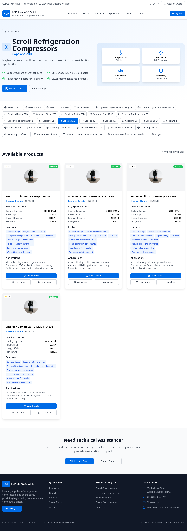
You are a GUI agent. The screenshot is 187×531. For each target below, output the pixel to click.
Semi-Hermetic (104, 497)
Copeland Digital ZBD (16, 114)
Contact (142, 13)
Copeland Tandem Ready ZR (19, 120)
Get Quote (177, 13)
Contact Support (40, 88)
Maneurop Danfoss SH (120, 127)
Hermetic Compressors (108, 493)
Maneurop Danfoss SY (16, 134)
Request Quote (14, 88)
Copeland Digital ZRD (101, 114)
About (130, 13)
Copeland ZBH (67, 120)
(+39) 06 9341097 (13, 3)
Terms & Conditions (175, 522)
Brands (87, 13)
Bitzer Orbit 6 (12, 107)
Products (73, 13)
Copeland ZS (33, 127)
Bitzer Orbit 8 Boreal (57, 107)
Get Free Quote (173, 3)
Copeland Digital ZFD (44, 114)
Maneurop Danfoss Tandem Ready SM (83, 134)
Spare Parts (115, 13)
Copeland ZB (46, 120)
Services (99, 13)
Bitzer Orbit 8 (33, 107)
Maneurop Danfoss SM (149, 127)
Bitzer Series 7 (82, 107)
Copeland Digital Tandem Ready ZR (155, 107)
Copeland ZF (88, 120)
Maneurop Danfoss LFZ (59, 127)
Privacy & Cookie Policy (151, 522)
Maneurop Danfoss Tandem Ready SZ (127, 134)
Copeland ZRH (12, 127)
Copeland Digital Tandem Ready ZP (114, 107)
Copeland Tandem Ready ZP (133, 114)
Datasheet (44, 282)
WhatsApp (32, 3)
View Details (31, 275)
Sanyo (156, 134)
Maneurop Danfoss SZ (46, 134)
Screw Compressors (106, 502)
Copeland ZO (130, 120)
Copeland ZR (170, 120)
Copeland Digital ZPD (73, 114)
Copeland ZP (150, 120)
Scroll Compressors (106, 488)
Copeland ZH (109, 120)
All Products (11, 31)
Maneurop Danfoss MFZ (90, 127)
